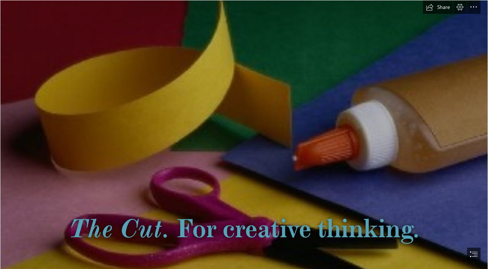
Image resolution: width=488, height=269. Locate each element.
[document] (244, 134)
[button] (438, 7)
